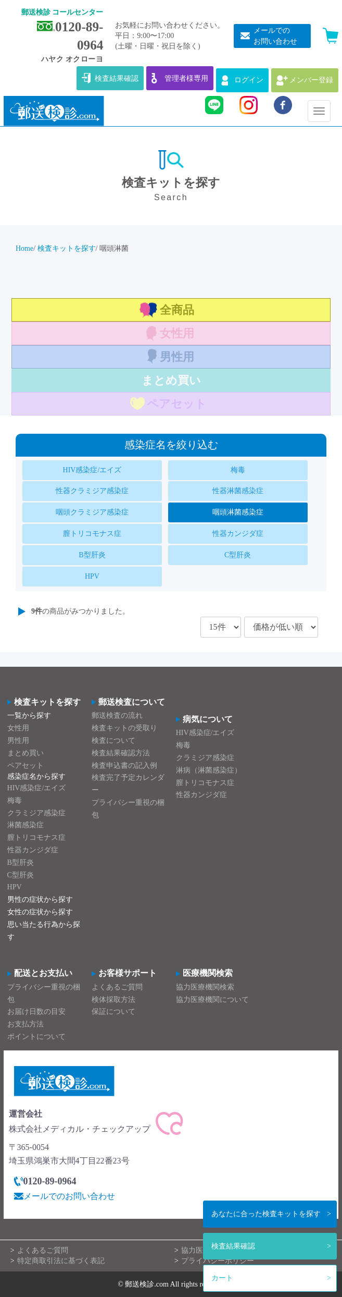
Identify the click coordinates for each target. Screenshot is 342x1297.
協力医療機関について (212, 999)
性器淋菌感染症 (237, 491)
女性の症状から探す (40, 912)
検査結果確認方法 (121, 753)
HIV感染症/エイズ (92, 470)
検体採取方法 (113, 999)
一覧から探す (29, 715)
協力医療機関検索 (205, 987)
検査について (113, 740)
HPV (92, 576)
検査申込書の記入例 (124, 765)
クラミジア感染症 (36, 813)
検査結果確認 (233, 1246)
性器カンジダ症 (237, 533)
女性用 (177, 333)
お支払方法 (25, 1024)
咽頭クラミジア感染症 (92, 512)
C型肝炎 (237, 555)
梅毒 (238, 470)
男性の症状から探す (40, 899)
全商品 (177, 309)
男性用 (177, 356)
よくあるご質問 (117, 987)
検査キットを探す (266, 1214)
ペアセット (177, 403)
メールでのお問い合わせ (69, 1196)
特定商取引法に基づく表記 (61, 1261)
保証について (113, 1011)
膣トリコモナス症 (92, 533)
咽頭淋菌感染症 (237, 512)
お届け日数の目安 (36, 1011)
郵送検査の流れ (117, 715)
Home (24, 248)
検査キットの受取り (124, 728)
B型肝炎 (92, 555)
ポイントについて (36, 1037)
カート (222, 1278)
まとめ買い (171, 380)
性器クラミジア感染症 (92, 491)
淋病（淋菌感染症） (209, 770)
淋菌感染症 (25, 825)
